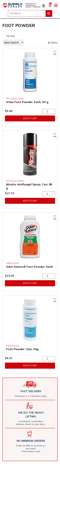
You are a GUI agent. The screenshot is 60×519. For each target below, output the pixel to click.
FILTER (10, 36)
